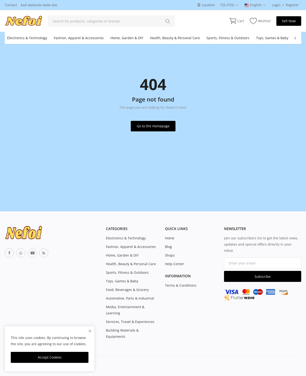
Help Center (174, 264)
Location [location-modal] (206, 5)
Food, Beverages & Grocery (127, 289)
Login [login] (276, 5)
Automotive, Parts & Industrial (130, 298)
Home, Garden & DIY (126, 38)
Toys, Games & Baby (272, 38)
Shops (170, 255)
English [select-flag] (255, 5)
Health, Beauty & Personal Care (175, 38)
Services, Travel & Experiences (130, 321)
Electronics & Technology (27, 38)
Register (292, 5)
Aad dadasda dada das (39, 5)
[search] (168, 21)
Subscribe (263, 276)
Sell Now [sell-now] (289, 21)
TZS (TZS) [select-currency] (229, 5)
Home (169, 238)
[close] (90, 331)
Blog (168, 246)
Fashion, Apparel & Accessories (79, 38)
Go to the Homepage (153, 126)
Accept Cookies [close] (50, 357)
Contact (11, 5)
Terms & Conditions (181, 285)
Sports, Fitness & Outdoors (228, 38)
